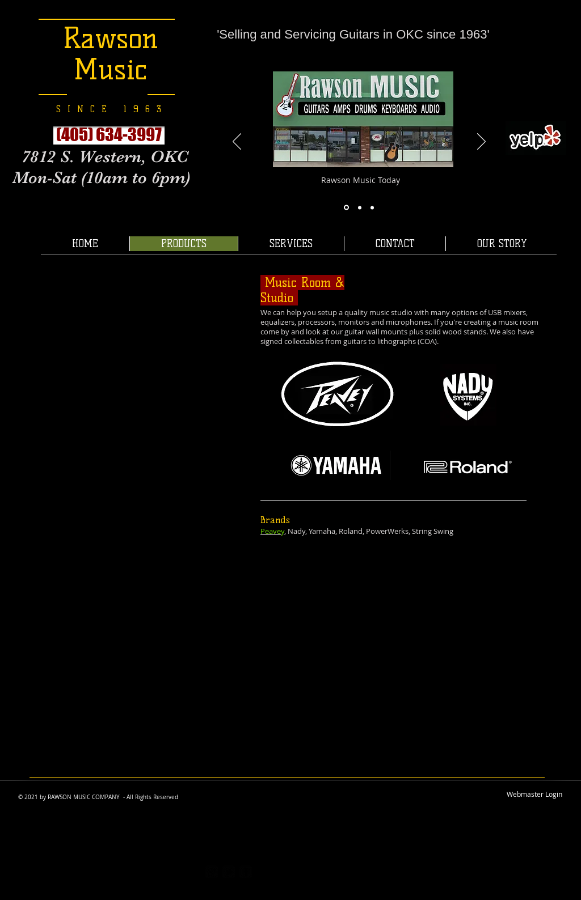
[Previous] (237, 142)
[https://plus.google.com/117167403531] (211, 871)
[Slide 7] (359, 207)
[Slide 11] (372, 207)
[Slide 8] (346, 207)
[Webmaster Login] (534, 794)
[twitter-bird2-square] (228, 871)
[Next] (481, 142)
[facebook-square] (245, 871)
